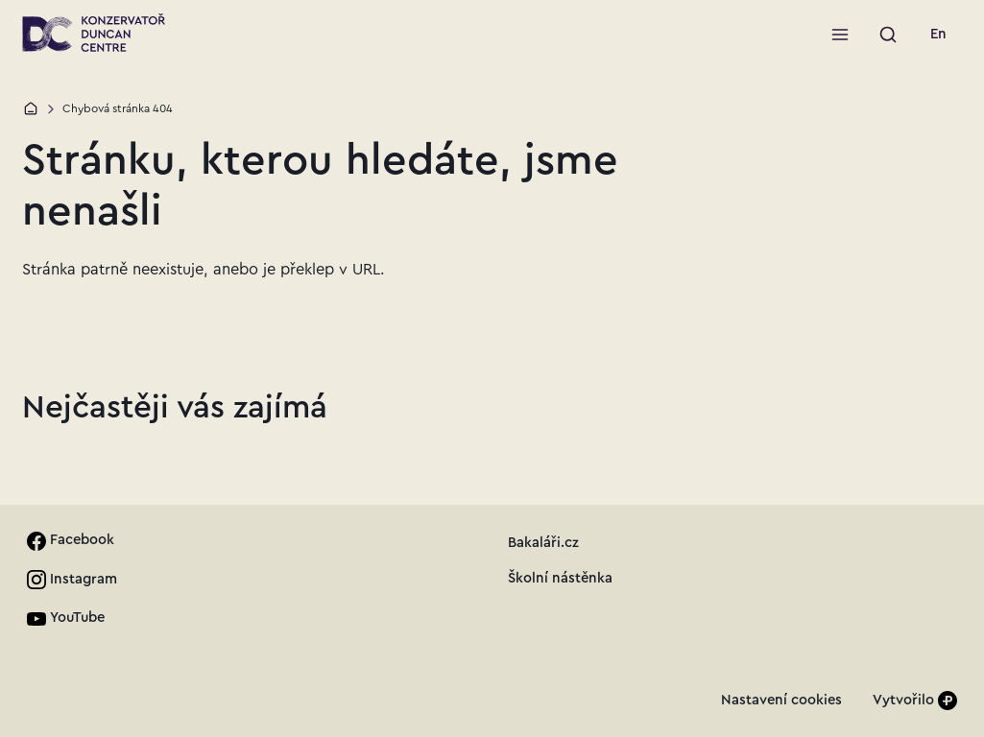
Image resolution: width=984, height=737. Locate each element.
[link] (938, 34)
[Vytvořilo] (915, 701)
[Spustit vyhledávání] (888, 34)
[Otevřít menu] (840, 34)
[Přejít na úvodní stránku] (93, 32)
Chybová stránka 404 (117, 108)
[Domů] (30, 108)
